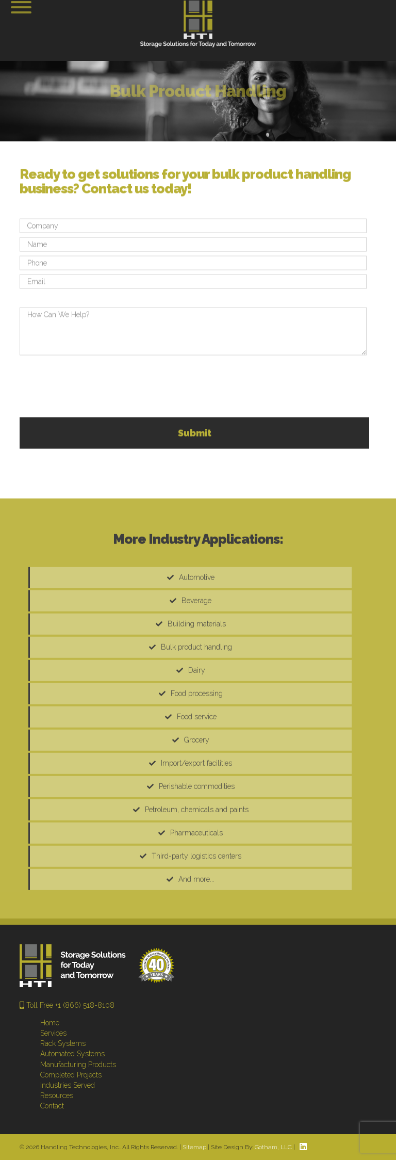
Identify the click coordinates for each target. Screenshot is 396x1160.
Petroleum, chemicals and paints (197, 853)
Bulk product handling (196, 691)
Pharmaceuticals (196, 877)
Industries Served (67, 1085)
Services (53, 1033)
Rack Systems (63, 1043)
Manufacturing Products (78, 1064)
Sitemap (194, 1147)
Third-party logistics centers (196, 900)
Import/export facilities (196, 807)
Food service (197, 760)
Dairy (196, 714)
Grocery (196, 784)
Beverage (196, 644)
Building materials (197, 668)
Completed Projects (71, 1075)
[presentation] (98, 417)
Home (49, 1023)
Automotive (196, 621)
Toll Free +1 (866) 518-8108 (67, 1005)
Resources (56, 1095)
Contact (52, 1106)
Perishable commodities (197, 830)
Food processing (197, 737)
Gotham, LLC (273, 1147)
